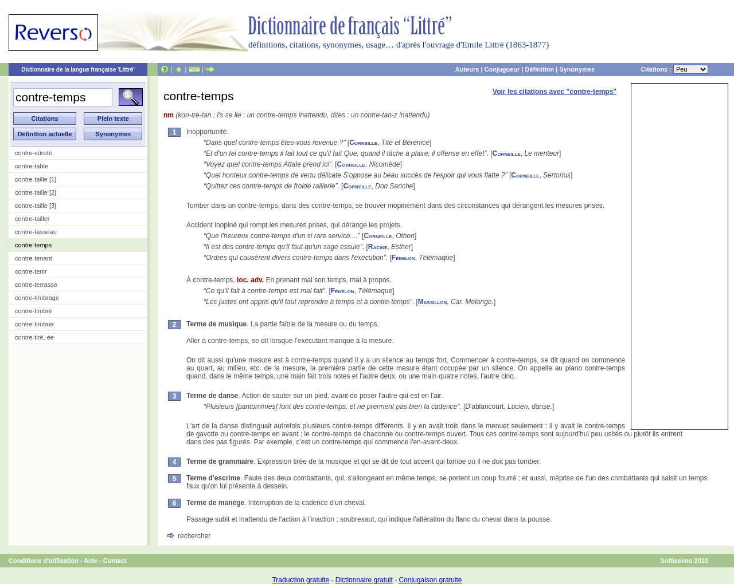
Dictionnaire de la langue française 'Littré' (78, 69)
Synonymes (577, 69)
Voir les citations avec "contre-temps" (554, 92)
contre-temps (33, 245)
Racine (378, 247)
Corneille (363, 143)
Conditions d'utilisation (44, 560)
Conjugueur (502, 69)
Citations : (674, 69)
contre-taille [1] (35, 179)
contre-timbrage (37, 297)
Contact (115, 560)
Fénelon (403, 258)
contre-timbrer (34, 324)
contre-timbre (33, 310)
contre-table (31, 166)
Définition (539, 69)
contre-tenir (31, 271)
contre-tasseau (36, 231)
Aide (90, 560)
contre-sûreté (33, 152)
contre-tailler (32, 218)
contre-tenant (33, 258)
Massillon (432, 302)
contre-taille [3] (35, 205)
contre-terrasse (36, 284)
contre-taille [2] (35, 192)
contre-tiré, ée (34, 337)
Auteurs (467, 69)
